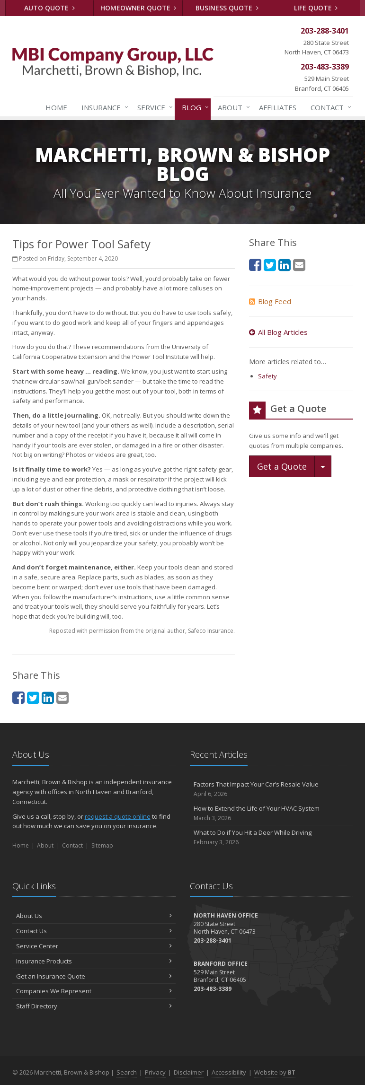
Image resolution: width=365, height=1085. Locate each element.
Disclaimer (189, 1072)
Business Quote (227, 7)
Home (56, 107)
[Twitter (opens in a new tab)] (33, 697)
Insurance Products (94, 961)
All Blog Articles (278, 332)
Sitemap (102, 845)
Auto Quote (49, 7)
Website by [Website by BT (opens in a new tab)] (274, 1072)
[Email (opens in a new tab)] (62, 697)
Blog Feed (270, 301)
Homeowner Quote (138, 7)
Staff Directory (94, 1006)
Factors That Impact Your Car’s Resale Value (271, 789)
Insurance (103, 107)
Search (126, 1072)
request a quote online (118, 816)
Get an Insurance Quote (94, 976)
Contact (329, 107)
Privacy (155, 1072)
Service (153, 107)
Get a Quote (282, 466)
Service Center (94, 946)
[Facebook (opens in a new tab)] (18, 697)
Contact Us (94, 931)
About (232, 107)
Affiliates (277, 107)
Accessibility (229, 1072)
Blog (193, 107)
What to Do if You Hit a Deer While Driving (271, 837)
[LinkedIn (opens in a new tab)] (48, 697)
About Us (94, 915)
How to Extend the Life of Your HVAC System (271, 813)
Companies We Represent (94, 991)
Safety (267, 376)
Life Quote (316, 7)
